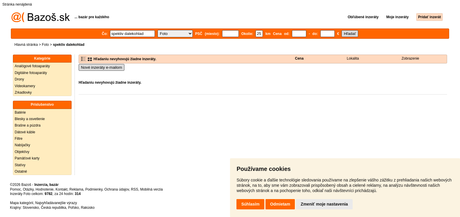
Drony (19, 79)
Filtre (19, 139)
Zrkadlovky (23, 92)
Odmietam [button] (280, 204)
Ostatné (21, 171)
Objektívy (22, 152)
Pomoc (15, 189)
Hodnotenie (44, 189)
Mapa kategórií (21, 203)
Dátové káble (25, 132)
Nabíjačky (22, 145)
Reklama (76, 189)
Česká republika (53, 208)
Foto (45, 45)
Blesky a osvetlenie (30, 119)
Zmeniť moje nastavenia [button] (324, 204)
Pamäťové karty (27, 158)
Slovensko (31, 208)
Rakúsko (88, 208)
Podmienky (93, 189)
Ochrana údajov (116, 189)
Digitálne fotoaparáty (31, 73)
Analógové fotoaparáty (32, 66)
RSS (134, 189)
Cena (299, 58)
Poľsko (73, 208)
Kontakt (61, 189)
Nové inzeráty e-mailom (101, 67)
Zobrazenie (410, 58)
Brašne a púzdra (27, 125)
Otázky (28, 189)
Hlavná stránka (26, 45)
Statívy (20, 165)
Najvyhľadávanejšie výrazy (56, 203)
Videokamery (25, 86)
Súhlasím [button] (250, 204)
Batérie (20, 112)
